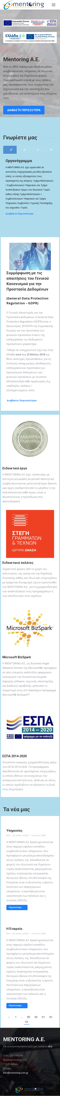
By (21, 835)
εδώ (50, 1046)
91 (43, 1017)
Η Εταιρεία (14, 929)
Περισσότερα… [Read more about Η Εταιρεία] (16, 1005)
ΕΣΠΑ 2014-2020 (14, 756)
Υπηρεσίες (14, 830)
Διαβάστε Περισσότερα (19, 213)
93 (26, 1022)
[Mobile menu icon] (53, 5)
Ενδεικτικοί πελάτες (17, 563)
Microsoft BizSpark (16, 657)
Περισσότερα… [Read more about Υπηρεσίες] (16, 907)
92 (50, 1017)
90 (36, 1017)
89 (28, 1017)
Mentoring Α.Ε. (21, 59)
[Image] (30, 439)
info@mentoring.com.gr (15, 1072)
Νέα (8, 835)
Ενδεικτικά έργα (14, 468)
